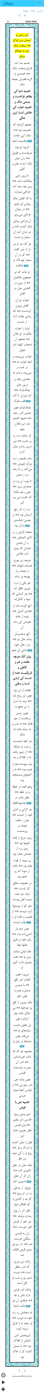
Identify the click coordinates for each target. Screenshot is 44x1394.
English (26, 11)
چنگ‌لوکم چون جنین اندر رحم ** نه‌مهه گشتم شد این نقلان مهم (22, 418)
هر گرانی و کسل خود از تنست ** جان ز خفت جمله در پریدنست (22, 820)
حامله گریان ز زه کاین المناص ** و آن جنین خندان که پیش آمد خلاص (22, 543)
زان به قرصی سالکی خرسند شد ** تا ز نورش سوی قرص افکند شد (22, 1244)
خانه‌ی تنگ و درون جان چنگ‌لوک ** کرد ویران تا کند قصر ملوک (22, 390)
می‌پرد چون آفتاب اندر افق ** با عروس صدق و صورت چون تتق (22, 985)
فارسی (40, 11)
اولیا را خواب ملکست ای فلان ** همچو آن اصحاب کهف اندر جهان (22, 339)
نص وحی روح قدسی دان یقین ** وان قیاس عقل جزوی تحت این (22, 1125)
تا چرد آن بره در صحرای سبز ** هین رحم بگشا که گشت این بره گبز (22, 492)
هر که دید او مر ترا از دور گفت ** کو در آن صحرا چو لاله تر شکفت (22, 255)
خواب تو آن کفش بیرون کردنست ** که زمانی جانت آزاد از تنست (22, 311)
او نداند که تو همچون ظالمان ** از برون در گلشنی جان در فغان (22, 283)
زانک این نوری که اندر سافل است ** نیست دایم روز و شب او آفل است (22, 1272)
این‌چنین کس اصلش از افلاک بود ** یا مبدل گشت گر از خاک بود (22, 1346)
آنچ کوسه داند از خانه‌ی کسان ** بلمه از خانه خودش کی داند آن (22, 616)
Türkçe (32, 11)
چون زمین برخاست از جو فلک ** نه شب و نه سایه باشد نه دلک (22, 724)
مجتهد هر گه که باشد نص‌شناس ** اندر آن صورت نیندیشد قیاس (22, 1062)
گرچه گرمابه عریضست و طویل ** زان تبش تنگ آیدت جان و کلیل (22, 158)
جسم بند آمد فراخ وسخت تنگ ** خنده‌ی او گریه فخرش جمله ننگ (22, 74)
